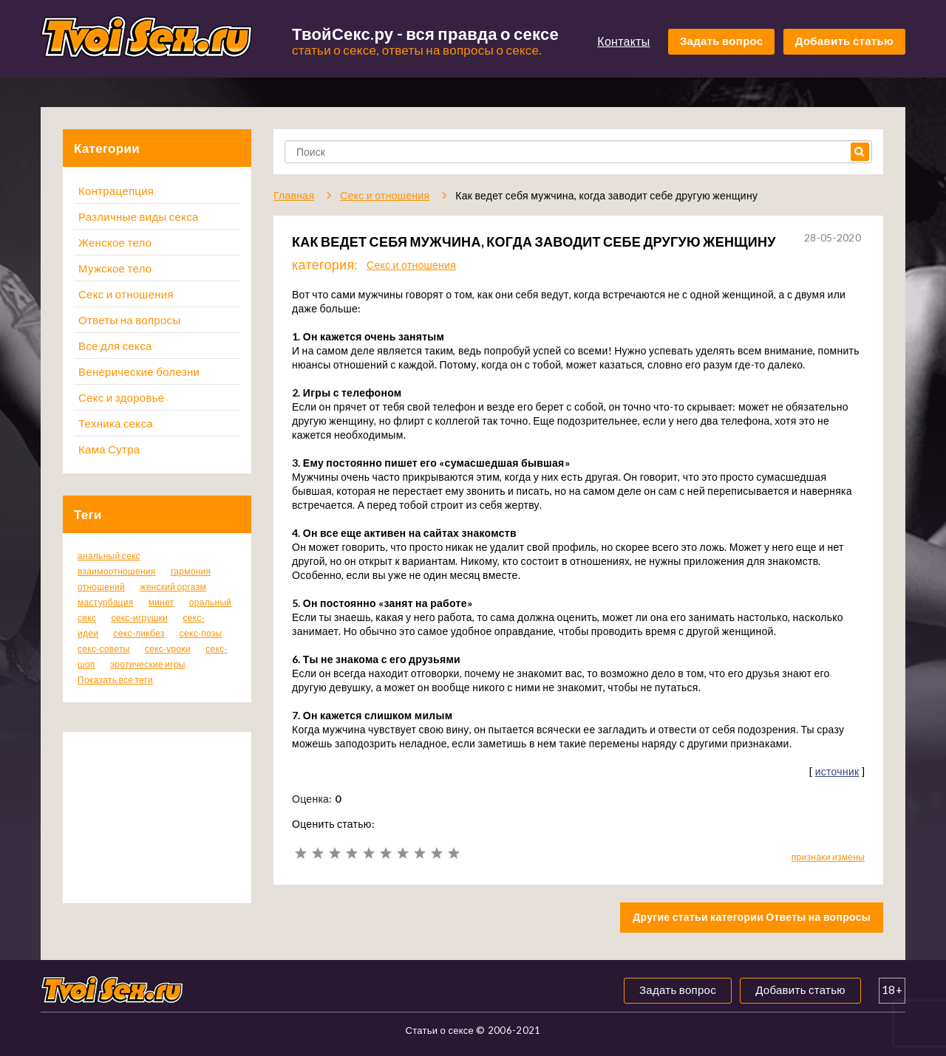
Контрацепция (116, 190)
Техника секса (115, 423)
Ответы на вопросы (129, 319)
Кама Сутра (109, 449)
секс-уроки (168, 648)
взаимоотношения (117, 571)
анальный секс (109, 555)
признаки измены (828, 857)
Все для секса (115, 345)
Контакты (623, 41)
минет (161, 602)
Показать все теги (115, 679)
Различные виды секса (138, 216)
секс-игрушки (139, 617)
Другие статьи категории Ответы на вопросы (752, 917)
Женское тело (115, 242)
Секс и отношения (126, 294)
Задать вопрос (721, 40)
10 (453, 853)
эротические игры (148, 664)
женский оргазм (173, 586)
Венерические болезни (139, 371)
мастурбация (106, 602)
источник (837, 771)
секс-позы (201, 633)
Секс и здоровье (121, 397)
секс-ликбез (138, 633)
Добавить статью (844, 40)
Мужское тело (115, 268)
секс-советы (104, 648)
